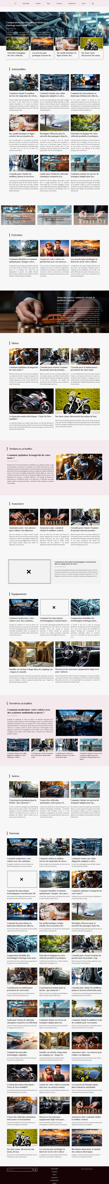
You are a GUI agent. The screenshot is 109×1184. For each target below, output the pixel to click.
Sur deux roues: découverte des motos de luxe (91, 55)
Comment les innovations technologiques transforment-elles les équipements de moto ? (54, 620)
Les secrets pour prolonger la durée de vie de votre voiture (41, 55)
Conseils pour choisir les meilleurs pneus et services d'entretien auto (21, 176)
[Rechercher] (20, 1169)
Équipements (72, 3)
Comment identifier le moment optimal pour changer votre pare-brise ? (23, 261)
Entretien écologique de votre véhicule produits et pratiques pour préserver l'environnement (85, 136)
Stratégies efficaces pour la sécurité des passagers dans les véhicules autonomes (54, 136)
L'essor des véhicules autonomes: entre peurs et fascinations (52, 803)
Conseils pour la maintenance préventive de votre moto (84, 368)
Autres (83, 3)
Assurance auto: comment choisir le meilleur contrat (51, 529)
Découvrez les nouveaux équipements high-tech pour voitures (51, 1119)
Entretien (38, 3)
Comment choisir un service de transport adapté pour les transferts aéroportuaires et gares (85, 178)
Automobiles (26, 3)
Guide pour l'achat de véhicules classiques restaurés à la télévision (54, 176)
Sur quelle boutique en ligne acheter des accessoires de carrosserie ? (21, 136)
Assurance (59, 3)
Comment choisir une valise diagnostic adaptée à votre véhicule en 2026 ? (52, 96)
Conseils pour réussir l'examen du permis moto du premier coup (54, 370)
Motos (48, 3)
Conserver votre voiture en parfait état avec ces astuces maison (53, 261)
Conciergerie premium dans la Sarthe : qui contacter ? (22, 801)
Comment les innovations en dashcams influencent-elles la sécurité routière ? (84, 96)
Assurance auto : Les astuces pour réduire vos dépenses (22, 529)
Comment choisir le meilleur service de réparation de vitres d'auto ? (23, 96)
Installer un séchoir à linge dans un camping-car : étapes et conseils (53, 1055)
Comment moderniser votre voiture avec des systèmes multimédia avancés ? (21, 620)
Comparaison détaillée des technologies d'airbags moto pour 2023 (83, 620)
